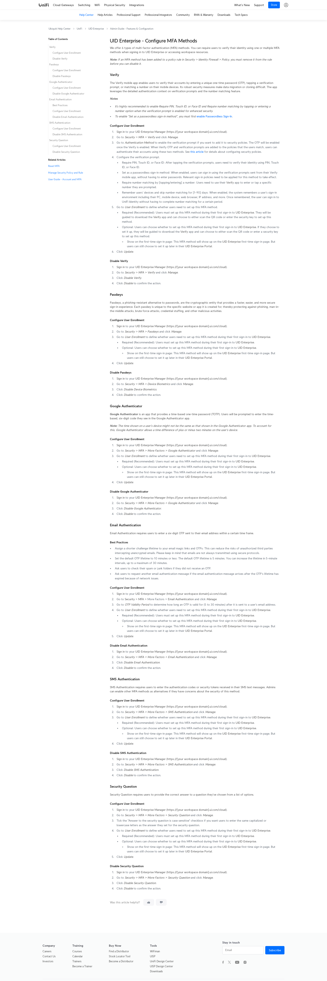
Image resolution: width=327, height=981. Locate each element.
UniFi (79, 28)
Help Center (86, 14)
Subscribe (275, 950)
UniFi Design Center (162, 961)
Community (183, 14)
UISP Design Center (161, 966)
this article (197, 151)
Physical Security (114, 5)
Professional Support (129, 14)
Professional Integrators (158, 14)
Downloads (224, 14)
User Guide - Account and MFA (65, 179)
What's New (242, 5)
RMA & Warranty (203, 14)
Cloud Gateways (63, 5)
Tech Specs (241, 14)
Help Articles (105, 14)
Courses (77, 951)
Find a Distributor (119, 951)
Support (259, 5)
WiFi (97, 5)
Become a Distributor (121, 961)
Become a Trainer (82, 966)
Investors (48, 961)
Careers (47, 951)
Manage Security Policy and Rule (65, 172)
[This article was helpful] (148, 902)
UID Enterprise (96, 28)
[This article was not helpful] (161, 902)
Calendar (77, 956)
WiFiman (155, 951)
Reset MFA (54, 166)
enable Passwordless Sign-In (214, 116)
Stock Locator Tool (119, 956)
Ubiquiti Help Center (59, 28)
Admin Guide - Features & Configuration (131, 28)
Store (274, 4)
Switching (84, 5)
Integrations (136, 5)
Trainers (77, 961)
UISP (152, 956)
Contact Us (49, 956)
